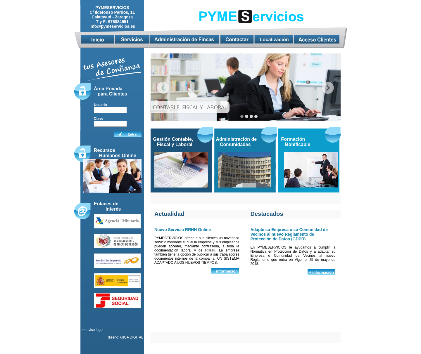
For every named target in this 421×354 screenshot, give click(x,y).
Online (129, 155)
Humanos (110, 155)
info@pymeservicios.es (112, 26)
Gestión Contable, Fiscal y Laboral (173, 142)
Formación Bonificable (295, 142)
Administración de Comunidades (236, 142)
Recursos (104, 150)
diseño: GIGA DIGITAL (126, 337)
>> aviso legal (92, 330)
